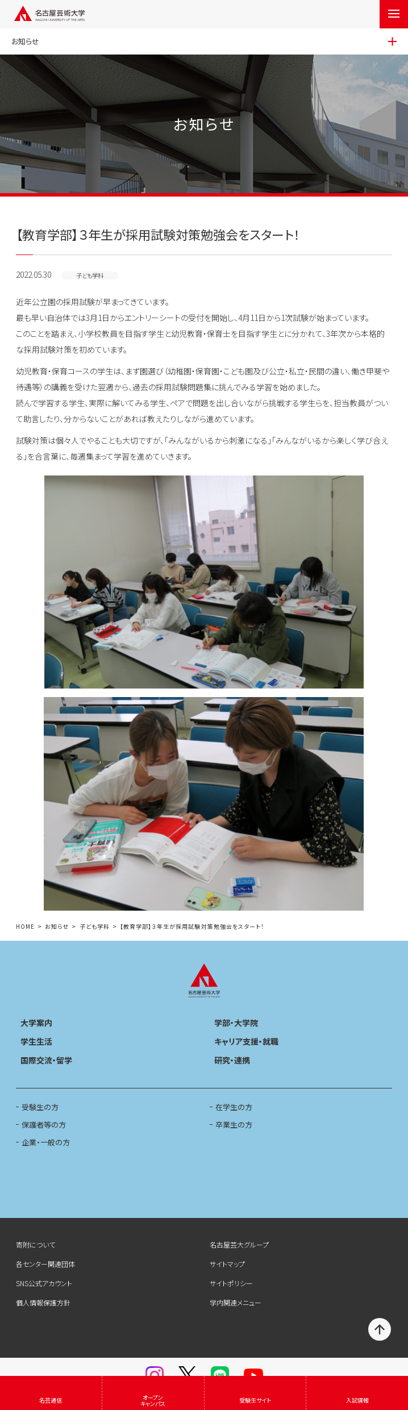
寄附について (35, 1244)
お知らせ (57, 927)
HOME (25, 927)
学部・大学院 (236, 1022)
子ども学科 (95, 927)
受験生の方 (40, 1107)
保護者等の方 (44, 1124)
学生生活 (36, 1041)
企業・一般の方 (46, 1142)
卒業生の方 (233, 1124)
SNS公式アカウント (44, 1283)
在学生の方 (233, 1107)
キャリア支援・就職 (246, 1041)
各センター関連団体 (45, 1264)
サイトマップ (227, 1264)
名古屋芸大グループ (239, 1244)
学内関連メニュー (235, 1302)
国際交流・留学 (46, 1060)
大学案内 (36, 1022)
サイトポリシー (231, 1283)
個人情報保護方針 (43, 1302)
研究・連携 (232, 1060)
